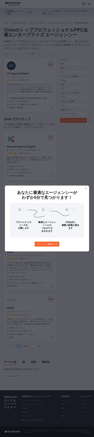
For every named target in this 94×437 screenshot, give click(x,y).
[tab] (10, 362)
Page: (25, 346)
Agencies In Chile (36, 23)
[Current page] (33, 346)
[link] (83, 4)
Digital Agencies (19, 23)
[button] (45, 53)
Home (6, 23)
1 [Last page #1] (40, 346)
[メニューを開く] (89, 3)
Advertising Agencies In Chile (59, 23)
